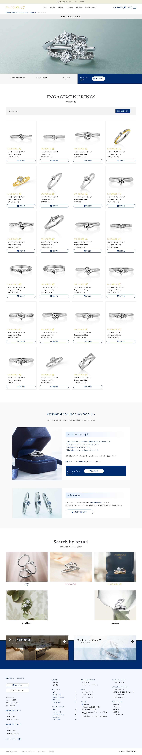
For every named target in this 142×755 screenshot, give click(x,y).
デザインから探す (41, 78)
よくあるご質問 (10, 706)
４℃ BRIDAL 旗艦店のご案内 (91, 707)
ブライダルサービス (88, 692)
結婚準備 (116, 704)
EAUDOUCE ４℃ (13, 720)
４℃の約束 (72, 7)
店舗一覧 (86, 704)
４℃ (8, 714)
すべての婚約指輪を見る (17, 78)
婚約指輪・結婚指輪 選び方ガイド (123, 692)
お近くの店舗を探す (80, 512)
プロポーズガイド (118, 689)
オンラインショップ (93, 7)
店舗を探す (81, 7)
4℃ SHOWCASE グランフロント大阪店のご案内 (94, 713)
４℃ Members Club (12, 703)
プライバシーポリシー (28, 752)
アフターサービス (87, 695)
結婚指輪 (63, 7)
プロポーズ (116, 707)
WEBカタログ (10, 698)
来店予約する (100, 79)
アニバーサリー (118, 714)
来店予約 (128, 7)
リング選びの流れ (118, 697)
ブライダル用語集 (11, 700)
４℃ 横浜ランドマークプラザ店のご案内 (94, 716)
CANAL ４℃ (11, 717)
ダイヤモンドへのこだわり (90, 685)
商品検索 (118, 7)
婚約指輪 (55, 7)
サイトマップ (41, 752)
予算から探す (65, 78)
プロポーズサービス (88, 697)
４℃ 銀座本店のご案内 (89, 709)
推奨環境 (51, 752)
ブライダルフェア (118, 682)
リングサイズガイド (119, 695)
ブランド (47, 7)
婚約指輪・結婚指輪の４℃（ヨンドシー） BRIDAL (71, 2)
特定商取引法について (12, 752)
